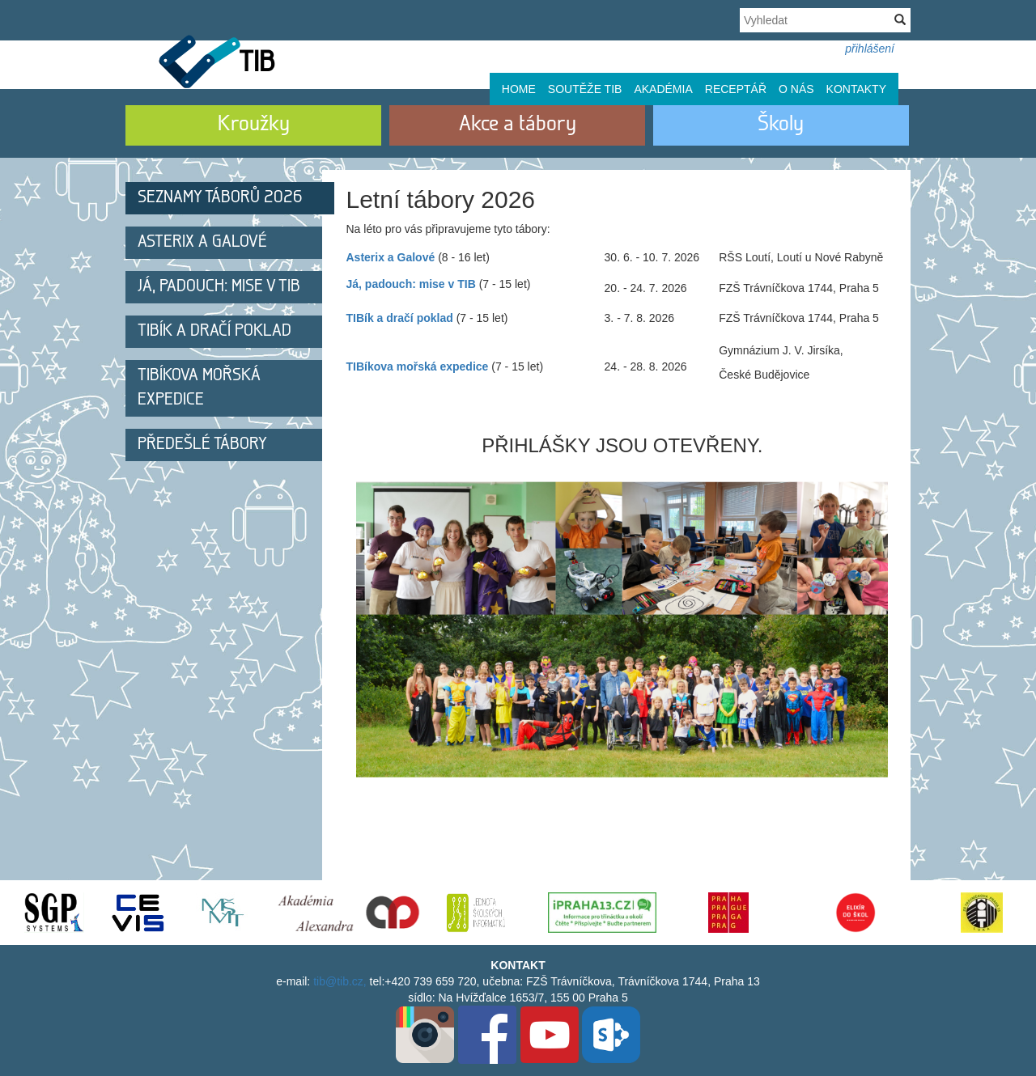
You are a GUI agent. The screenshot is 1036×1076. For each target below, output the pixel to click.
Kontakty (856, 89)
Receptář (735, 89)
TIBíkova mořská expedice (199, 388)
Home (519, 89)
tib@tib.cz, (340, 981)
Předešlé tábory (202, 444)
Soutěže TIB (585, 89)
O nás (796, 89)
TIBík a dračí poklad (214, 331)
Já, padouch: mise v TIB (219, 286)
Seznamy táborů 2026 (220, 197)
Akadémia (663, 89)
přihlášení (869, 48)
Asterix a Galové (202, 242)
